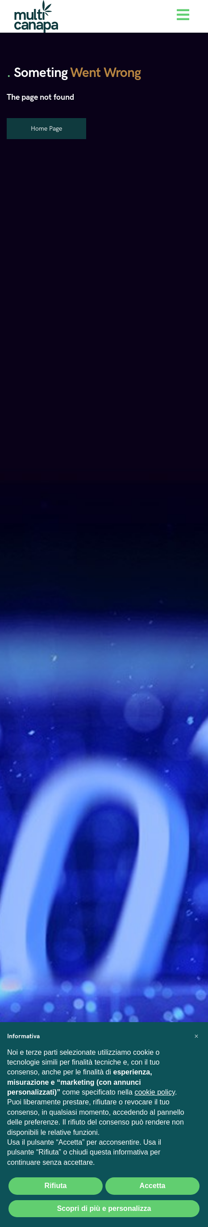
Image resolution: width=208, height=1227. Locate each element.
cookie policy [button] (154, 1092)
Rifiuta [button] (56, 1185)
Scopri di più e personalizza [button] (104, 1208)
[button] (196, 1036)
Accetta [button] (153, 1185)
